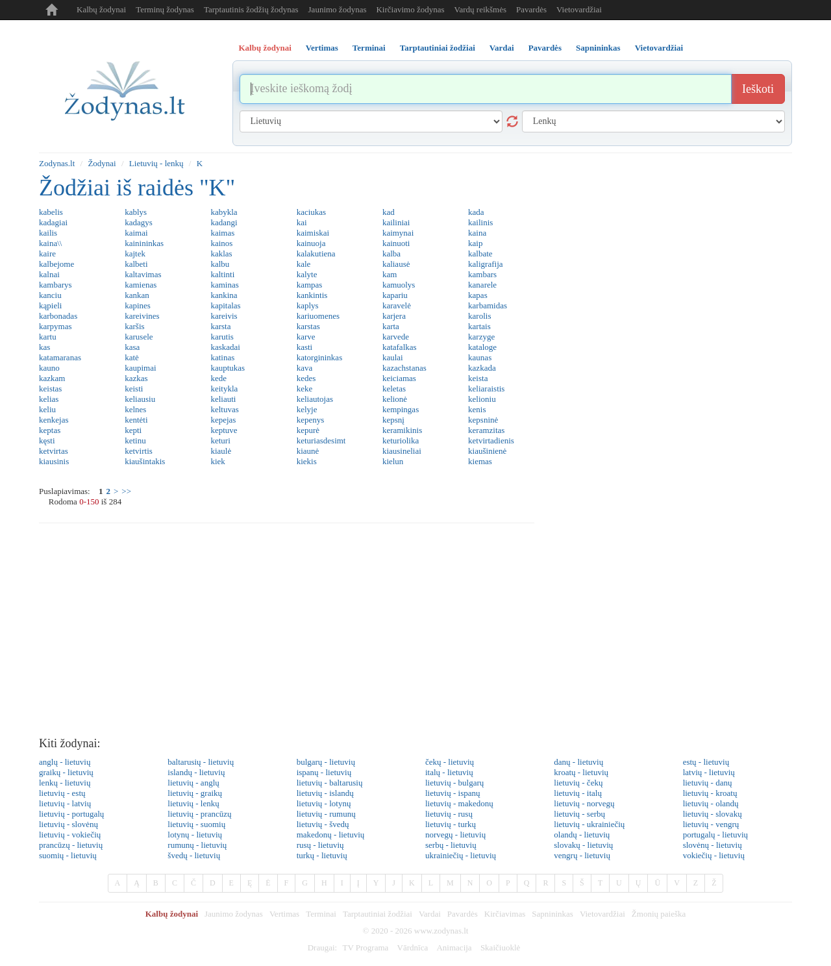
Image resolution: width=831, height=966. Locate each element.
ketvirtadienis (491, 440)
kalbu (219, 264)
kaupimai (140, 368)
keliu (47, 409)
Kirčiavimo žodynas (410, 9)
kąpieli (50, 305)
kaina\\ (50, 243)
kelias (48, 399)
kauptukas (227, 368)
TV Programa (365, 947)
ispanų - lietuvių (324, 772)
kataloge (482, 347)
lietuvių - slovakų (712, 814)
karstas (308, 326)
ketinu (135, 440)
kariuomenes (318, 316)
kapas (478, 295)
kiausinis (54, 461)
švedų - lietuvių (193, 855)
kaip (475, 243)
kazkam (52, 378)
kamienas (140, 285)
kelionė (394, 399)
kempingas (400, 409)
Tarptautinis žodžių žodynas (251, 9)
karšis (134, 326)
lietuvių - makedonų (459, 803)
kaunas (479, 357)
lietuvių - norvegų (584, 803)
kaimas (222, 233)
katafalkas (399, 347)
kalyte (307, 274)
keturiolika (400, 440)
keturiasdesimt (321, 440)
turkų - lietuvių (322, 855)
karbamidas (487, 305)
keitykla (224, 388)
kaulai (392, 357)
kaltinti (222, 274)
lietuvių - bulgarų (454, 782)
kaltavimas (143, 274)
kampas (310, 285)
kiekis (307, 461)
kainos (221, 243)
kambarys (55, 285)
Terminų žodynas (165, 9)
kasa (132, 347)
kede (218, 378)
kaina (477, 233)
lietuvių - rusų (449, 814)
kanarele (482, 285)
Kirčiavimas (505, 914)
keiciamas (399, 378)
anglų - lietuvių (64, 762)
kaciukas (311, 212)
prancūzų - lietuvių (71, 845)
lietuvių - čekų (578, 782)
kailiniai (396, 222)
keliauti (223, 399)
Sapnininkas (552, 914)
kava (305, 368)
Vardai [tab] (502, 48)
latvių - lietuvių (709, 772)
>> (126, 491)
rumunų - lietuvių (197, 845)
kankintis (312, 295)
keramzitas (486, 430)
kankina (223, 295)
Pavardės (531, 9)
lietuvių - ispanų (452, 793)
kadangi (223, 222)
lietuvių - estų (62, 793)
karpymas (55, 326)
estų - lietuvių (706, 762)
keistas (50, 388)
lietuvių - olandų (711, 803)
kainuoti (396, 243)
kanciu (50, 295)
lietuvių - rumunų (326, 814)
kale (304, 264)
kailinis (480, 222)
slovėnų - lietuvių (712, 845)
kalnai (49, 274)
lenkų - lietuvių (64, 782)
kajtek (135, 253)
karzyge (481, 336)
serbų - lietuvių (451, 845)
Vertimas (284, 914)
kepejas (223, 420)
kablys (136, 212)
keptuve (223, 430)
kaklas (221, 253)
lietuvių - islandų (325, 793)
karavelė (396, 305)
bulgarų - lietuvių (326, 762)
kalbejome (56, 264)
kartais (479, 326)
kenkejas (53, 420)
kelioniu (482, 399)
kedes (306, 378)
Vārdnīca (412, 947)
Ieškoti (758, 88)
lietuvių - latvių (65, 803)
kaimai (136, 233)
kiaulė (220, 451)
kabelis (51, 212)
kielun (393, 461)
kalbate (480, 253)
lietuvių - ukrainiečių (589, 824)
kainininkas (144, 243)
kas (44, 347)
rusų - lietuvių (320, 845)
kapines (138, 305)
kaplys (308, 305)
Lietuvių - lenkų (156, 163)
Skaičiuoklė (500, 947)
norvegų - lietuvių (455, 834)
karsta (220, 326)
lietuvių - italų (578, 793)
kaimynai (398, 233)
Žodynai (102, 163)
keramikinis (402, 430)
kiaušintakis (145, 461)
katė (132, 357)
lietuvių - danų (707, 782)
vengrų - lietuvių (582, 855)
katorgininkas (320, 357)
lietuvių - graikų (194, 793)
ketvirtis (139, 451)
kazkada (482, 368)
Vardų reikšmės (480, 9)
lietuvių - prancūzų (199, 814)
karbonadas (58, 316)
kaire (47, 253)
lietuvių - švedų (323, 824)
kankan (137, 295)
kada (476, 212)
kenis (477, 409)
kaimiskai (313, 233)
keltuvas (224, 409)
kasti (305, 347)
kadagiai (53, 222)
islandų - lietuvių (196, 772)
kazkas (136, 378)
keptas (49, 430)
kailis (48, 233)
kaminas (224, 285)
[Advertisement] (415, 633)
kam (389, 274)
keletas (394, 388)
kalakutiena (316, 253)
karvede (395, 336)
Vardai (430, 914)
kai (302, 222)
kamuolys (399, 285)
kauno (49, 368)
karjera (394, 316)
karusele (139, 336)
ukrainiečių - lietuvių (460, 855)
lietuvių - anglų (193, 782)
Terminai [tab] (369, 48)
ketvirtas (53, 451)
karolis (479, 316)
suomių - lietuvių (68, 855)
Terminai (321, 914)
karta (390, 326)
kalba (391, 253)
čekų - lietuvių (449, 762)
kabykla (223, 212)
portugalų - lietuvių (715, 834)
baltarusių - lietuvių (200, 762)
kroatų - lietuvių (581, 772)
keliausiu (140, 399)
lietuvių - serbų (579, 814)
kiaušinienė (487, 451)
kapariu (395, 295)
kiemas (480, 461)
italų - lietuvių (449, 772)
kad (388, 212)
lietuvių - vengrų (711, 824)
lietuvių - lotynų (324, 803)
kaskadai (225, 347)
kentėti (136, 420)
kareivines (142, 316)
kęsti (47, 440)
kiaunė (308, 451)
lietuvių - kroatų (710, 793)
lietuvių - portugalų (71, 814)
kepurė (308, 430)
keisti (134, 388)
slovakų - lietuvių (583, 845)
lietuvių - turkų (450, 824)
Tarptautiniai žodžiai (377, 914)
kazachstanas (404, 368)
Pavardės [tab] (545, 48)
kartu (47, 336)
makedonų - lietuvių (331, 834)
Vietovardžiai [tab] (659, 48)
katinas (222, 357)
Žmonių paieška (659, 914)
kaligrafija (485, 264)
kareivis (223, 316)
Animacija (453, 947)
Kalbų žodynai (101, 9)
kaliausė (396, 264)
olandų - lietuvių (582, 834)
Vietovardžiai (579, 9)
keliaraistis (486, 388)
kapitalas (225, 305)
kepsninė (483, 420)
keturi (220, 440)
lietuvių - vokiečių (70, 834)
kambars (482, 274)
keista (478, 378)
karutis (221, 336)
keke (305, 388)
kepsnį (393, 420)
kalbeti (136, 264)
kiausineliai (401, 451)
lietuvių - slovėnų (68, 824)
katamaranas (60, 357)
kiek (217, 461)
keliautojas (315, 399)
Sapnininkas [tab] (598, 48)
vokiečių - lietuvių (714, 855)
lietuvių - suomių (196, 824)
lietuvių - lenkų (193, 803)
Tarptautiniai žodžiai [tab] (437, 48)
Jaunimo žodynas (337, 9)
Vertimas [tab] (322, 48)
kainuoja (311, 243)
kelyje (307, 409)
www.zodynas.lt (441, 930)
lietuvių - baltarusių (330, 782)
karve (306, 336)
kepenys (311, 420)
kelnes (135, 409)
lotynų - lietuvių (194, 834)
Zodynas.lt (57, 163)
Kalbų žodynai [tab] (265, 48)
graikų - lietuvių (66, 772)
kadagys (139, 222)
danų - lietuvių (578, 762)
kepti (133, 430)
